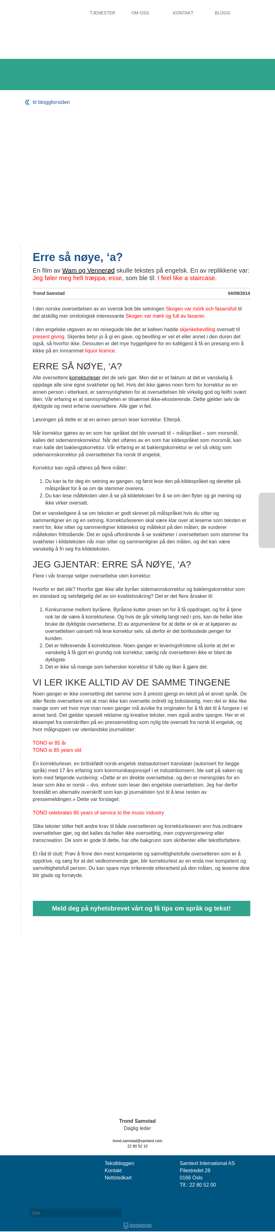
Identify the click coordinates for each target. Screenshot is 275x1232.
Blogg (222, 12)
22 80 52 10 (137, 1146)
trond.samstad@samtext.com (137, 1141)
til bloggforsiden (51, 102)
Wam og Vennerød (88, 270)
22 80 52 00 (203, 1185)
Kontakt (183, 12)
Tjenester (102, 12)
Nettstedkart (118, 1177)
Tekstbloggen (119, 1163)
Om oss (140, 12)
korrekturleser (84, 377)
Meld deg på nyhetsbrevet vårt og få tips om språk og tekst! (141, 908)
